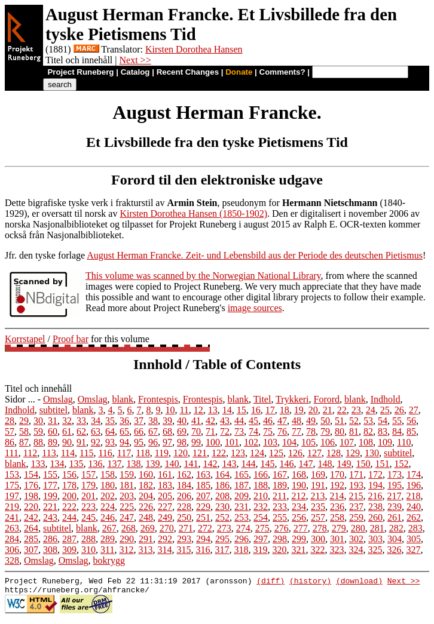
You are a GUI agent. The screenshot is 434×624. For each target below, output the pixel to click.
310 (88, 550)
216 (375, 496)
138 (134, 464)
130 (372, 453)
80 (339, 431)
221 (50, 507)
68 (167, 431)
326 (394, 550)
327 (413, 550)
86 (9, 442)
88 (38, 442)
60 (52, 431)
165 (241, 474)
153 (12, 474)
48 (296, 421)
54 (382, 421)
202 (107, 496)
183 (165, 485)
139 (153, 464)
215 (356, 496)
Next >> (135, 60)
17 (270, 410)
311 (107, 550)
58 (24, 431)
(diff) (270, 582)
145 (268, 464)
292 (165, 539)
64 (110, 431)
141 (191, 464)
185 (203, 485)
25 (385, 410)
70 (196, 431)
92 (95, 442)
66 (138, 431)
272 (205, 528)
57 (9, 431)
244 (69, 517)
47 (282, 421)
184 (184, 485)
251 (203, 517)
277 (301, 528)
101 (232, 442)
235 (318, 507)
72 (225, 431)
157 (88, 474)
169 (318, 474)
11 (183, 410)
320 (279, 550)
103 (270, 442)
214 (336, 496)
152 (402, 464)
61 (67, 431)
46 (268, 421)
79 (325, 431)
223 (88, 507)
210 (260, 496)
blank (123, 399)
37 (138, 421)
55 (397, 421)
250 (184, 517)
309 (69, 550)
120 (180, 453)
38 (153, 421)
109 (385, 442)
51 (339, 421)
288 (88, 539)
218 (413, 496)
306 (12, 550)
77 (296, 431)
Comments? (282, 71)
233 (280, 507)
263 (12, 528)
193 (356, 485)
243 (50, 517)
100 (213, 442)
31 (52, 421)
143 (229, 464)
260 (375, 517)
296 (241, 539)
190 (299, 485)
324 (356, 550)
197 (12, 496)
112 (30, 453)
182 (146, 485)
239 (394, 507)
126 (295, 453)
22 (342, 410)
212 (298, 496)
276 (281, 528)
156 (69, 474)
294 (203, 539)
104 (289, 442)
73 (239, 431)
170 (337, 474)
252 (222, 517)
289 (107, 539)
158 (107, 474)
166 (260, 474)
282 (396, 528)
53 (368, 421)
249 (165, 517)
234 (299, 507)
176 (31, 485)
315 (183, 550)
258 (337, 517)
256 (299, 517)
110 (404, 442)
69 (182, 431)
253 (241, 517)
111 (12, 453)
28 (9, 421)
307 (31, 550)
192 (337, 485)
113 (49, 453)
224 (107, 507)
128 (333, 453)
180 (107, 485)
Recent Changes (188, 71)
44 (239, 421)
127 (314, 453)
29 (24, 421)
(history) (310, 582)
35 (110, 421)
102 (251, 442)
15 (241, 410)
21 (327, 410)
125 (276, 453)
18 (284, 410)
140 (172, 464)
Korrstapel (25, 339)
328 (12, 560)
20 (313, 410)
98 (182, 442)
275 (262, 528)
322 (317, 550)
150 (363, 464)
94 (124, 442)
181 (127, 485)
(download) (359, 582)
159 (127, 474)
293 (184, 539)
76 (282, 431)
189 (280, 485)
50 (325, 421)
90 (67, 442)
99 (196, 442)
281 (377, 528)
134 (57, 464)
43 (225, 421)
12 (198, 410)
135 (76, 464)
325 (375, 550)
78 (311, 431)
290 (127, 539)
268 (128, 528)
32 (67, 421)
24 (370, 410)
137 (115, 464)
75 (268, 431)
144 (249, 464)
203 (127, 496)
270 (167, 528)
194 (375, 485)
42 (210, 421)
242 (31, 517)
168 (299, 474)
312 (126, 550)
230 (222, 507)
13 (213, 410)
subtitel (53, 410)
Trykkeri (292, 399)
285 (31, 539)
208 (222, 496)
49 (311, 421)
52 (354, 421)
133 (38, 464)
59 (38, 431)
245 (88, 517)
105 (308, 442)
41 (196, 421)
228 (184, 507)
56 (411, 421)
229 (203, 507)
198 (31, 496)
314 (164, 550)
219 (12, 507)
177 (50, 485)
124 (257, 453)
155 (50, 474)
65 (124, 431)
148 (325, 464)
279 (339, 528)
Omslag (58, 399)
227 (165, 507)
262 (414, 517)
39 (167, 421)
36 (124, 421)
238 (375, 507)
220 (31, 507)
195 (394, 485)
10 (170, 410)
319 (260, 550)
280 (358, 528)
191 (318, 485)
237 (356, 507)
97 (167, 442)
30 (38, 421)
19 (299, 410)
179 (88, 485)
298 (280, 539)
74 (253, 431)
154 (31, 474)
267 (109, 528)
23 (356, 410)
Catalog (135, 71)
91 (81, 442)
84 (397, 431)
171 (356, 474)
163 (203, 474)
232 (260, 507)
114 (68, 453)
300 (318, 539)
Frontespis (158, 399)
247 (127, 517)
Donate (238, 71)
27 (413, 410)
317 (222, 550)
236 (337, 507)
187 (241, 485)
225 (127, 507)
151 (382, 464)
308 (50, 550)
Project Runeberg (80, 71)
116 (105, 453)
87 (24, 442)
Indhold (386, 399)
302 (356, 539)
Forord (327, 399)
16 (256, 410)
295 (222, 539)
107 (347, 442)
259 (356, 517)
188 (260, 485)
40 (182, 421)
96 (153, 442)
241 (12, 517)
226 (146, 507)
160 (146, 474)
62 (81, 431)
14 (227, 410)
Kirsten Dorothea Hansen (194, 49)
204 (146, 496)
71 (210, 431)
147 (306, 464)
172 (375, 474)
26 (399, 410)
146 (287, 464)
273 (224, 528)
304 (394, 539)
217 (394, 496)
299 (299, 539)
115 (86, 453)
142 (210, 464)
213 (317, 496)
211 (279, 496)
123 (238, 453)
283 (415, 528)
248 (146, 517)
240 (414, 507)
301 (337, 539)
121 (199, 453)
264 (31, 528)
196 (414, 485)
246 (107, 517)
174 (414, 474)
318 (241, 550)
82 (368, 431)
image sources (255, 308)
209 (241, 496)
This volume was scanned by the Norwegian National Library (203, 275)
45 (253, 421)
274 (243, 528)
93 (110, 442)
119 (162, 453)
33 (81, 421)
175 (12, 485)
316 (202, 550)
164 (222, 474)
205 (165, 496)
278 (320, 528)
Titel (262, 399)
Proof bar (70, 339)
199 (50, 496)
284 (12, 539)
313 (145, 550)
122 (219, 453)
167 (280, 474)
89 (52, 442)
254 (260, 517)
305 (414, 539)
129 (353, 453)
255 (280, 517)
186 (222, 485)
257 (318, 517)
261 (394, 517)
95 (138, 442)
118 (142, 453)
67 (153, 431)
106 (327, 442)
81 (354, 431)
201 (88, 496)
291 (146, 539)
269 (147, 528)
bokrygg (109, 560)
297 (260, 539)
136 (95, 464)
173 (394, 474)
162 (184, 474)
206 (184, 496)
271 (186, 528)
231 (241, 507)
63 (95, 431)
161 (165, 474)
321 (298, 550)
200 (69, 496)
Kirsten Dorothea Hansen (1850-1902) (193, 213)
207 (203, 496)
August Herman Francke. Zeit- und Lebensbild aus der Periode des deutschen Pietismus (255, 255)
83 (382, 431)
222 (69, 507)
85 (411, 431)
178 (69, 485)
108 (366, 442)
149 (344, 464)
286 (50, 539)
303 (375, 539)
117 (124, 453)
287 (69, 539)
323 (336, 550)
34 (95, 421)
